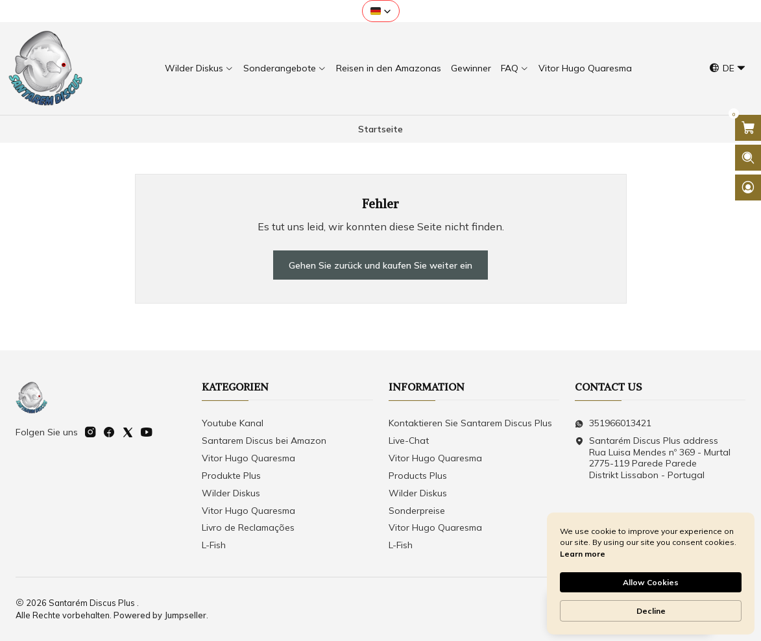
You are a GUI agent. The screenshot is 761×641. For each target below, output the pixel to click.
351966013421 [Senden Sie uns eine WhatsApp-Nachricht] (613, 423)
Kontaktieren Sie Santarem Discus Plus (470, 423)
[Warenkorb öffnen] (748, 128)
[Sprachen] (727, 68)
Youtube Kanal (232, 423)
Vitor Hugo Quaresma (248, 458)
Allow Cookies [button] (651, 582)
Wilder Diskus (231, 493)
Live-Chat (409, 440)
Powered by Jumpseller (160, 615)
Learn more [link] (582, 554)
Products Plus (418, 475)
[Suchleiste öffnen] (748, 158)
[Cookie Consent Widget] (651, 574)
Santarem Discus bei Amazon (264, 440)
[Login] (748, 187)
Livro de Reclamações (248, 527)
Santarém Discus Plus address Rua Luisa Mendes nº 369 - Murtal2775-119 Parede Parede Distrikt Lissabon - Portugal (653, 458)
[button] (380, 11)
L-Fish (214, 545)
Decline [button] (651, 611)
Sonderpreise (417, 510)
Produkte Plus (231, 475)
